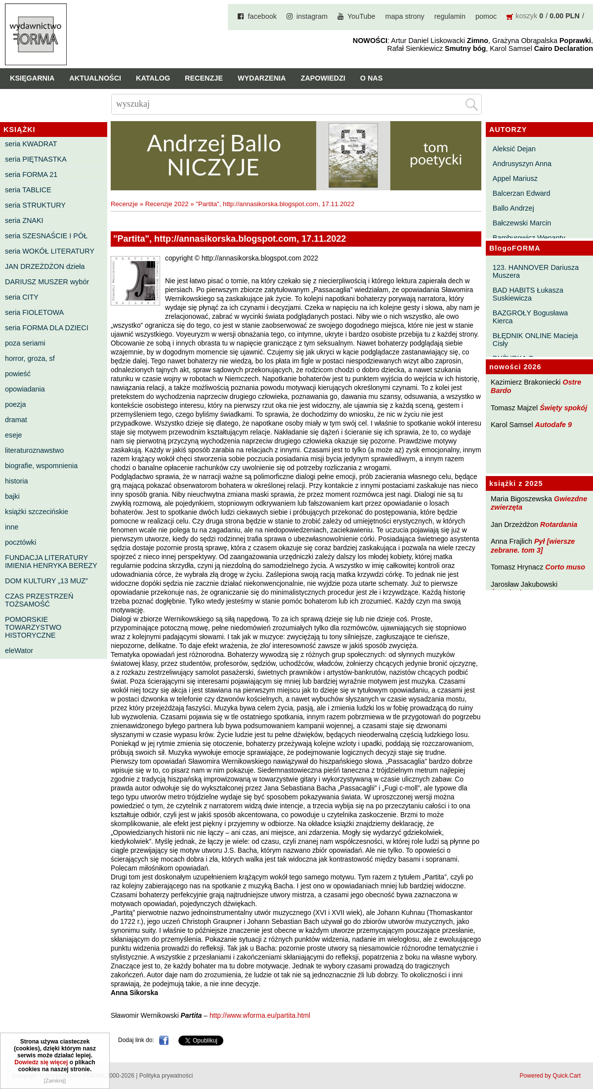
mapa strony (404, 16)
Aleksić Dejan (514, 149)
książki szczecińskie (36, 512)
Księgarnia (32, 78)
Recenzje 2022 (167, 204)
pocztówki (20, 542)
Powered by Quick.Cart (550, 1075)
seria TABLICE (28, 190)
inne (11, 527)
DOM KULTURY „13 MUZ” (46, 581)
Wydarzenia (262, 78)
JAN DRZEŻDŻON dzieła (45, 266)
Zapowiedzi (322, 78)
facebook (262, 16)
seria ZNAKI (24, 220)
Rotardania (558, 524)
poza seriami (25, 343)
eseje (13, 435)
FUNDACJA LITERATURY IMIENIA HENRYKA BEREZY (51, 561)
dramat (16, 420)
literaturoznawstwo (34, 450)
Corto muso (565, 567)
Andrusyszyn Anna (522, 164)
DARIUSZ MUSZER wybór (47, 282)
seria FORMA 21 (31, 174)
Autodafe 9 (553, 425)
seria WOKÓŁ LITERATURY (49, 251)
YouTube (361, 16)
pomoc (486, 16)
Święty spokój (563, 408)
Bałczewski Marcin (522, 223)
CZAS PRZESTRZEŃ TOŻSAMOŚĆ (39, 600)
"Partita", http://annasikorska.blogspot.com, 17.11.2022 (275, 204)
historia (16, 481)
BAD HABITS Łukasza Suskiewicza (528, 294)
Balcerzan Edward (522, 193)
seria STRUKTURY (35, 205)
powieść (18, 374)
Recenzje (204, 78)
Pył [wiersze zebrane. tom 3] (533, 545)
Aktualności (95, 78)
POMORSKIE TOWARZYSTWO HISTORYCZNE (33, 627)
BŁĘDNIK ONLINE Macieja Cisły (535, 340)
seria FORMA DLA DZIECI (46, 328)
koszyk (526, 16)
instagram (312, 16)
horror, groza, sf (30, 358)
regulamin (450, 16)
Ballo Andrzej (513, 208)
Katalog (153, 78)
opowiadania (25, 389)
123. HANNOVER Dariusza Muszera (536, 271)
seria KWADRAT (31, 144)
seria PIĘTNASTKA (36, 159)
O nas (371, 78)
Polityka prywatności (166, 1075)
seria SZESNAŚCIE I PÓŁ (46, 236)
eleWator (19, 650)
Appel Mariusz (515, 178)
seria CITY (22, 297)
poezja (15, 404)
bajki (12, 496)
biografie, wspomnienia (41, 466)
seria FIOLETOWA (34, 312)
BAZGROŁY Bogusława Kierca (530, 317)
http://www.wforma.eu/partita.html (260, 1015)
